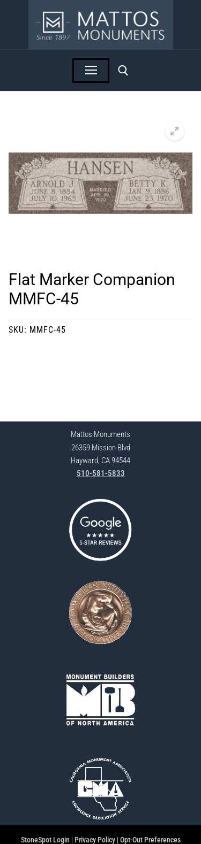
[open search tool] (123, 70)
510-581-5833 (101, 473)
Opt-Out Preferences (150, 839)
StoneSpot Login (45, 839)
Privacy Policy (95, 839)
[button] (174, 131)
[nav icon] (91, 70)
